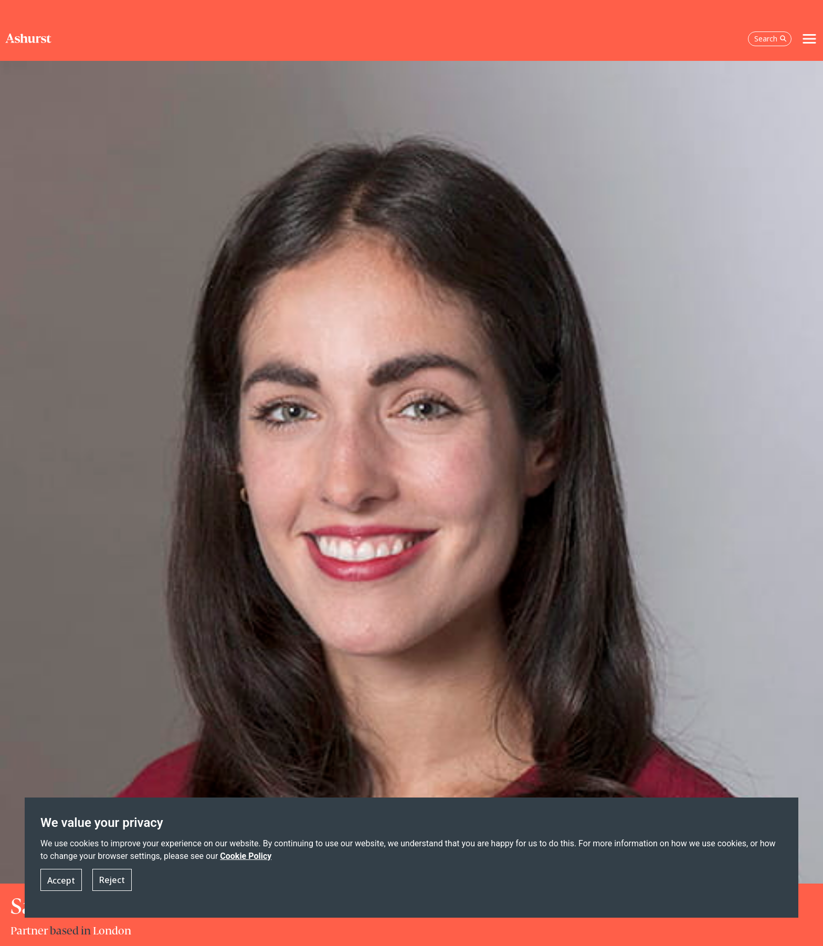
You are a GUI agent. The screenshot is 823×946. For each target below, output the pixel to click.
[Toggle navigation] (809, 38)
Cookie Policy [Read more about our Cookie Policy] (245, 857)
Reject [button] (112, 880)
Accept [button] (61, 880)
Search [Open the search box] (770, 39)
